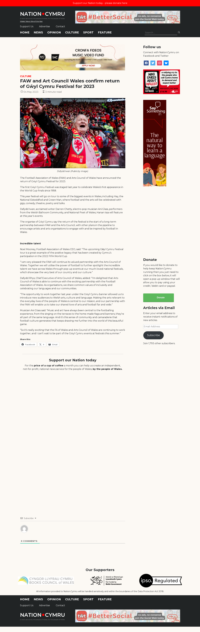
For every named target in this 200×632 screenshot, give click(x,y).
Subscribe (153, 335)
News (38, 32)
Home (24, 32)
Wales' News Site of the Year (31, 21)
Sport (88, 32)
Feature (105, 32)
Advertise (44, 26)
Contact (60, 26)
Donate (161, 297)
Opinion (54, 32)
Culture (72, 32)
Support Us (26, 26)
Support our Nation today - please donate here (100, 3)
